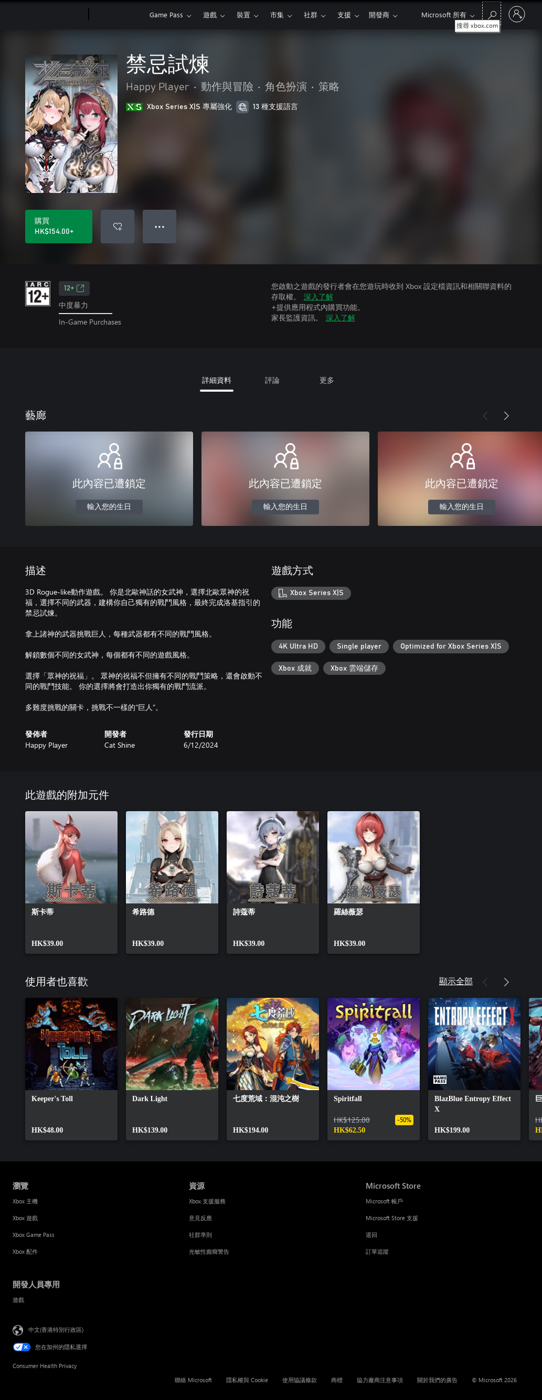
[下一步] (506, 415)
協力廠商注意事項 (380, 1379)
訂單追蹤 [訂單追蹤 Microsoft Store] (377, 1251)
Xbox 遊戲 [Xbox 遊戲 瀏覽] (25, 1217)
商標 (337, 1379)
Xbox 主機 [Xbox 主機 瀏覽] (25, 1201)
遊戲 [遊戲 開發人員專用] (18, 1299)
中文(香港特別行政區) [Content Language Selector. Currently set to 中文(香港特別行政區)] (55, 1329)
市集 (277, 14)
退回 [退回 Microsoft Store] (371, 1234)
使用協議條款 (299, 1379)
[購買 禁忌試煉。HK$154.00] (58, 226)
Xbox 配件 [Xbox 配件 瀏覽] (25, 1251)
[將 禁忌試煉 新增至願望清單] (117, 226)
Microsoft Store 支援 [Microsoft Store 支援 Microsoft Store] (392, 1217)
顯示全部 (456, 980)
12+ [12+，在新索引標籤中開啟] (74, 288)
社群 (310, 14)
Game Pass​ (166, 14)
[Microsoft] (48, 15)
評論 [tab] (272, 380)
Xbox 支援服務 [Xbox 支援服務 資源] (207, 1201)
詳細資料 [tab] (216, 380)
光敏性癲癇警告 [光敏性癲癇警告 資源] (209, 1251)
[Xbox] (118, 15)
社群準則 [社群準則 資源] (200, 1234)
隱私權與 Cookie (247, 1379)
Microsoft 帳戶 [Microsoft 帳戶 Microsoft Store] (384, 1201)
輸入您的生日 (109, 507)
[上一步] (485, 415)
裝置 (243, 14)
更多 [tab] (327, 380)
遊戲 (210, 14)
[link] (71, 882)
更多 (344, 14)
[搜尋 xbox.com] (491, 13)
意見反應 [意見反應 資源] (200, 1217)
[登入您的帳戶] (516, 14)
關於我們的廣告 (437, 1379)
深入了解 (318, 296)
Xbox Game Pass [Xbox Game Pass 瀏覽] (34, 1234)
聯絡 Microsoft (193, 1379)
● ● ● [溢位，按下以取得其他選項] (160, 226)
